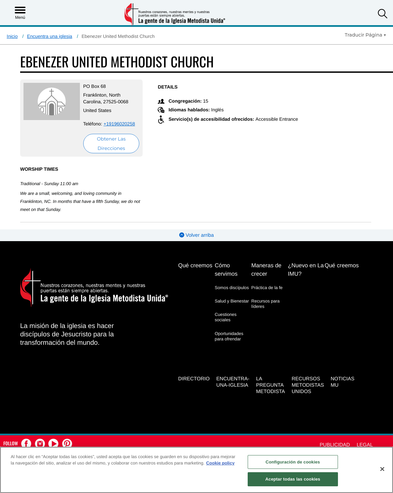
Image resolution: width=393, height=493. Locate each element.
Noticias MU (342, 382)
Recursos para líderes (265, 303)
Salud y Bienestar (232, 301)
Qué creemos (195, 265)
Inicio (12, 36)
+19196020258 (119, 123)
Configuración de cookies (292, 461)
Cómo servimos (226, 269)
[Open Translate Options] (365, 35)
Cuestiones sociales (226, 317)
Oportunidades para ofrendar (229, 336)
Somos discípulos (232, 287)
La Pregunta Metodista (270, 385)
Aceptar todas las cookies (293, 479)
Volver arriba (196, 235)
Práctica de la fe (267, 287)
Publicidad (335, 445)
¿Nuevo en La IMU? (306, 269)
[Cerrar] (382, 468)
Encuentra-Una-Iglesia (232, 382)
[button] (382, 14)
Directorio (194, 379)
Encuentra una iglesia (49, 36)
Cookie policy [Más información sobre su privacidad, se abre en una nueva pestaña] (220, 462)
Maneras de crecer (266, 269)
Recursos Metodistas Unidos (308, 385)
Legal (365, 445)
